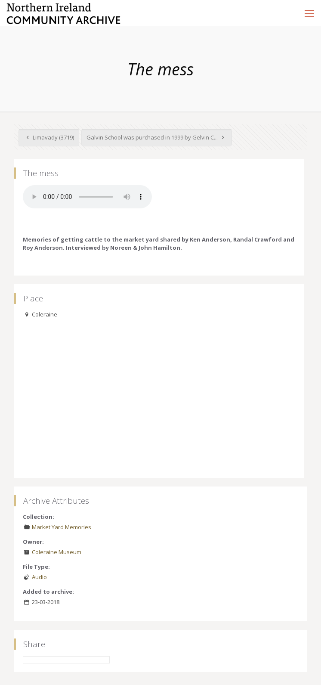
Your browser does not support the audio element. (87, 196)
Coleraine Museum (56, 552)
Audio (39, 577)
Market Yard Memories (61, 527)
